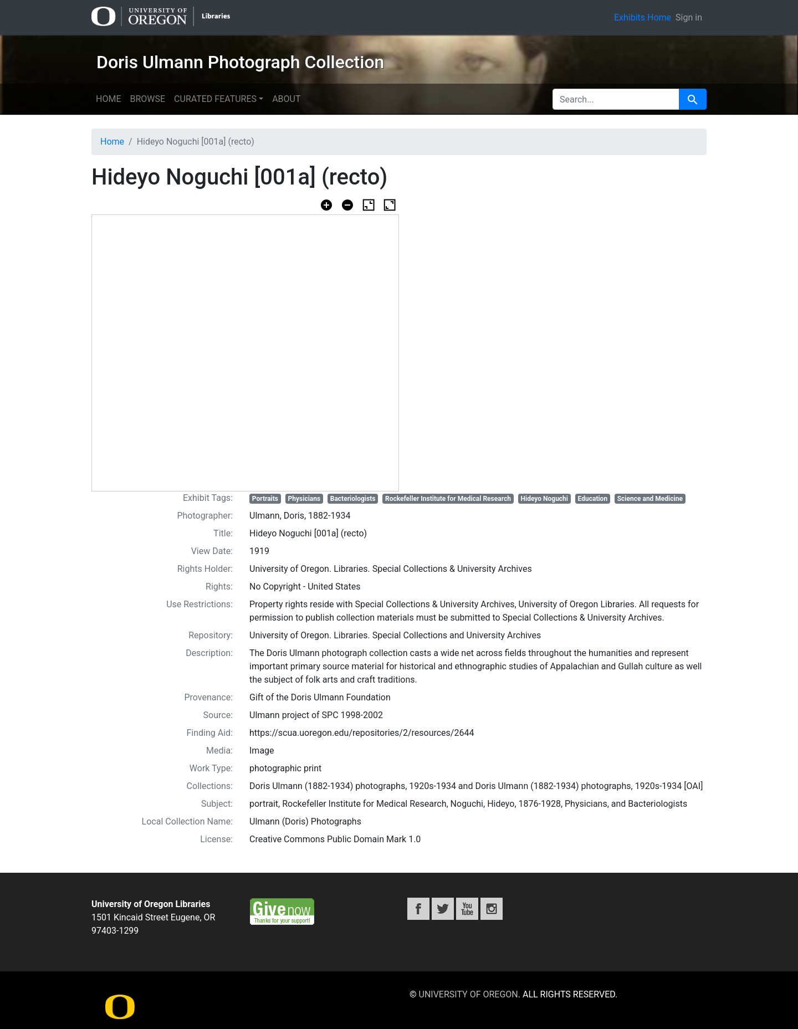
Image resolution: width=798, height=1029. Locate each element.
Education (593, 499)
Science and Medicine (650, 499)
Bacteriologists (353, 499)
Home (108, 99)
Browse (147, 99)
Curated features (215, 99)
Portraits (265, 499)
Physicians (304, 499)
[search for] (616, 99)
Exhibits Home (642, 17)
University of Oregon (468, 994)
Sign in (689, 17)
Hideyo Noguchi (544, 499)
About (286, 99)
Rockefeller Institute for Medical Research (448, 499)
